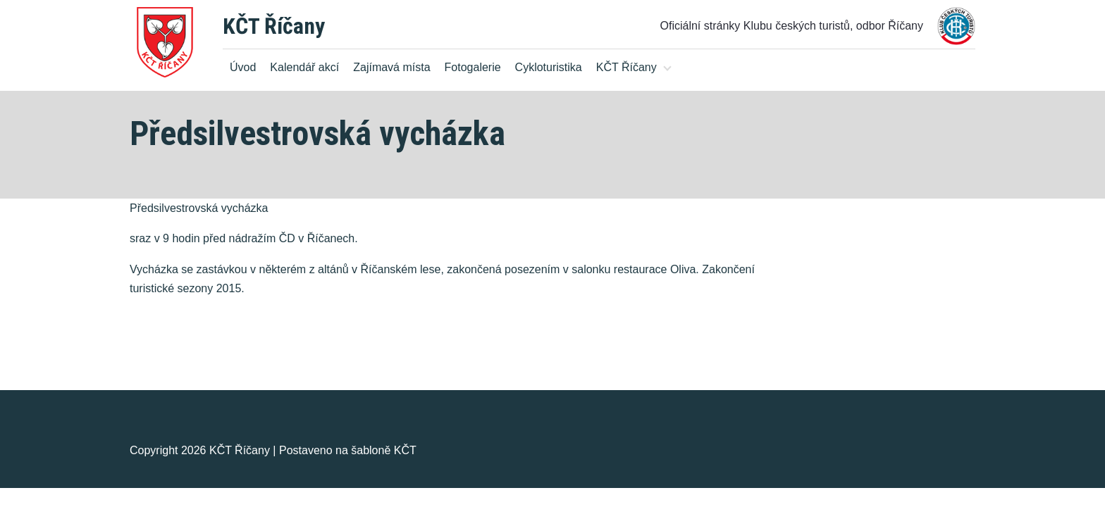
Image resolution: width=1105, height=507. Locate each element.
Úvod (243, 67)
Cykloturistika (548, 67)
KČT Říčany (274, 26)
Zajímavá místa (391, 67)
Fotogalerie (473, 67)
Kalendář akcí (304, 67)
